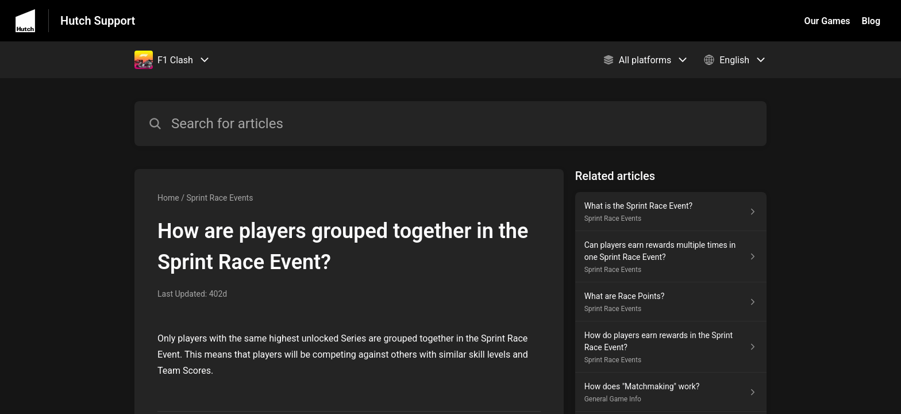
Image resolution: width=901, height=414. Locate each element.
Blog (871, 21)
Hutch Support (97, 21)
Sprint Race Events (219, 197)
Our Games (827, 21)
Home (168, 197)
